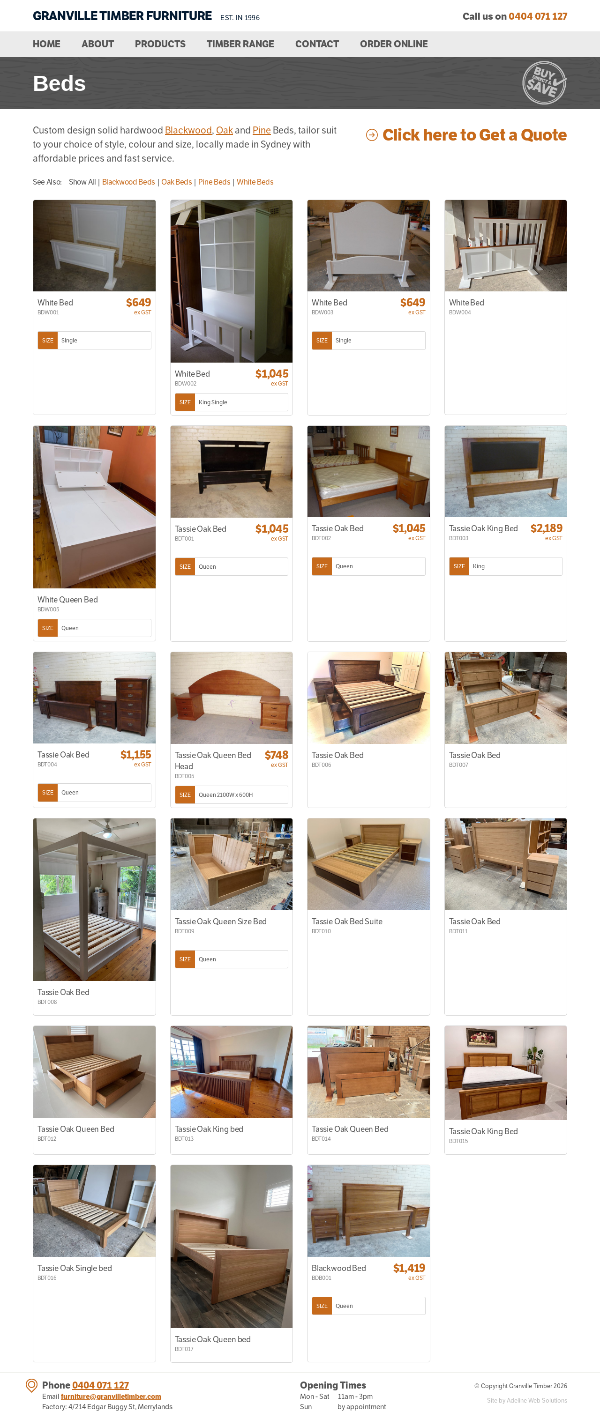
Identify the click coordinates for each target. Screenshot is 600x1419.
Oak (224, 130)
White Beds (255, 182)
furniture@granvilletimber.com (111, 1396)
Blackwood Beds (129, 182)
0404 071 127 (100, 1385)
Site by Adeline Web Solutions (527, 1400)
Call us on (515, 16)
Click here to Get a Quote (474, 134)
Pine (262, 130)
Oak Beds (176, 182)
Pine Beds (214, 182)
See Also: (47, 182)
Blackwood (188, 130)
